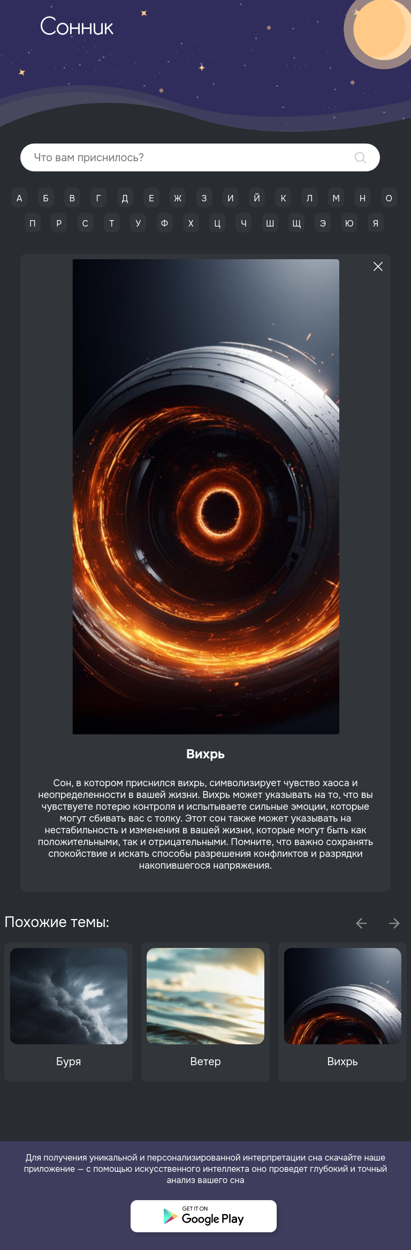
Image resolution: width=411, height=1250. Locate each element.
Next (394, 923)
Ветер (205, 1061)
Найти (360, 157)
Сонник (76, 28)
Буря (68, 1061)
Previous (361, 923)
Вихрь (342, 1061)
